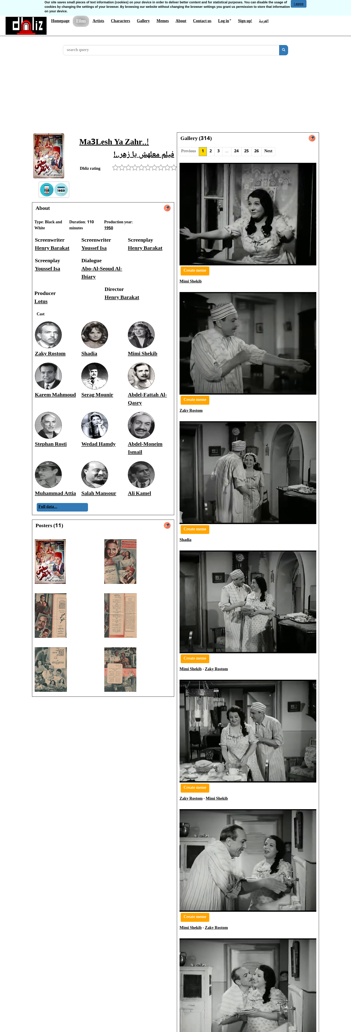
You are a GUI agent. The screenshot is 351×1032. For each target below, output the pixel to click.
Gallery (143, 21)
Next (268, 151)
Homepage (60, 21)
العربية (264, 21)
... (227, 151)
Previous (188, 151)
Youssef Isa (94, 248)
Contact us (202, 21)
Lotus (41, 301)
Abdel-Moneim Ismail (145, 448)
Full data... (48, 507)
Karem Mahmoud (55, 395)
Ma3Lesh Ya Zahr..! (114, 143)
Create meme (195, 270)
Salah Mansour (98, 493)
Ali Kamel (139, 493)
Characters (120, 21)
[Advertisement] (175, 97)
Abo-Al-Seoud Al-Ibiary (101, 273)
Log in (224, 21)
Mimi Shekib (142, 354)
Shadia (89, 354)
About (181, 21)
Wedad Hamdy (98, 444)
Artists (98, 21)
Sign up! (245, 21)
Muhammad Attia (55, 493)
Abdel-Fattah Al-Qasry (147, 399)
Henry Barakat (52, 248)
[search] (283, 50)
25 (246, 151)
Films (81, 21)
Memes (162, 21)
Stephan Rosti (51, 444)
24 (236, 151)
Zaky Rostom (50, 354)
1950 (108, 228)
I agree (299, 4)
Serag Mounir (97, 395)
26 (256, 151)
